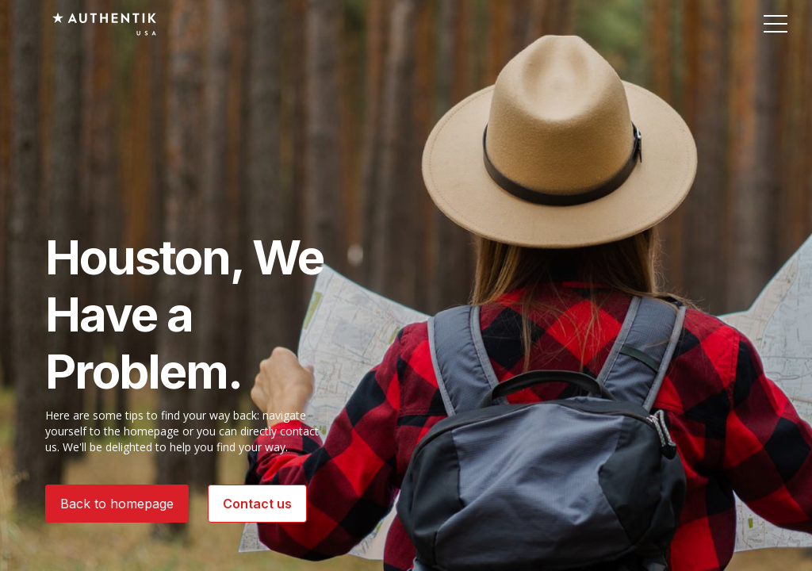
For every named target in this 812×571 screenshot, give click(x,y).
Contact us (257, 504)
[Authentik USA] (104, 24)
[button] (775, 23)
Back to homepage (117, 504)
